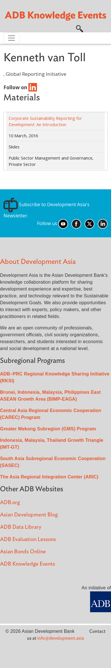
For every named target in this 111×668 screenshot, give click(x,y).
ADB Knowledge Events (27, 564)
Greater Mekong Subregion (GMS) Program (48, 428)
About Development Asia (38, 261)
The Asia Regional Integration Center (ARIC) (49, 476)
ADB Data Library (20, 527)
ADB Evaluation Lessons (28, 539)
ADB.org (10, 502)
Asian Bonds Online (23, 551)
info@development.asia (60, 638)
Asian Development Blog (29, 515)
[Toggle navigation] (11, 38)
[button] (79, 28)
